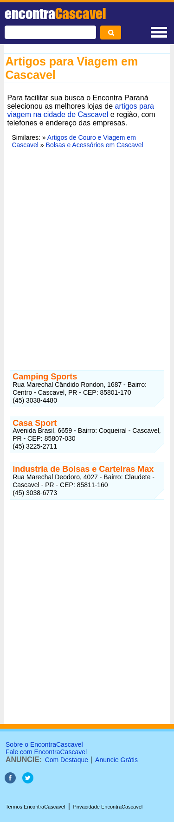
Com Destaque (66, 759)
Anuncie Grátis (116, 759)
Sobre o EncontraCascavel (44, 744)
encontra (55, 13)
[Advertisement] (87, 258)
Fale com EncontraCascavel (46, 752)
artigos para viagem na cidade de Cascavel (80, 110)
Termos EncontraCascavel (35, 806)
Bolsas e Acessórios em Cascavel (94, 145)
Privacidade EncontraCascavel (107, 806)
